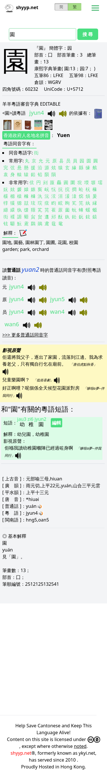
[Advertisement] (53, 659)
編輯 (56, 423)
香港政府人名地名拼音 (26, 135)
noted (80, 746)
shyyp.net (21, 753)
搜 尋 (87, 34)
